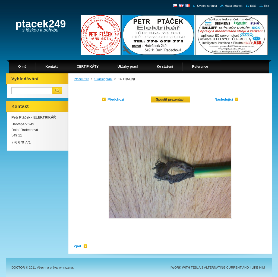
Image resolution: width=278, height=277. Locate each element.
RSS (253, 5)
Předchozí (116, 99)
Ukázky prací (103, 78)
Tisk (266, 5)
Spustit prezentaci (170, 99)
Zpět (77, 246)
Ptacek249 (81, 78)
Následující (223, 99)
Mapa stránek (233, 5)
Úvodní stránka (207, 5)
